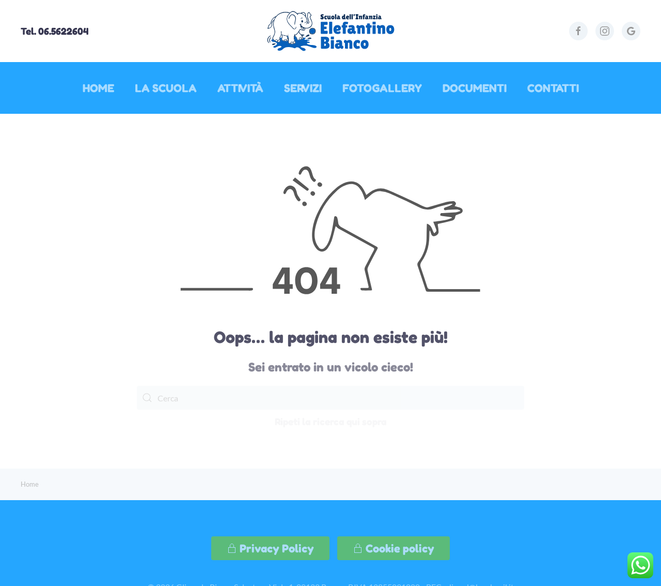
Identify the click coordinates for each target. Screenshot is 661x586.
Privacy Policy (270, 548)
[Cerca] (330, 398)
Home (98, 88)
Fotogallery (382, 88)
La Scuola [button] (166, 88)
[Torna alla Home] (330, 31)
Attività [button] (240, 88)
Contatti (553, 88)
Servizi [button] (303, 88)
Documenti (475, 88)
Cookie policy (393, 548)
